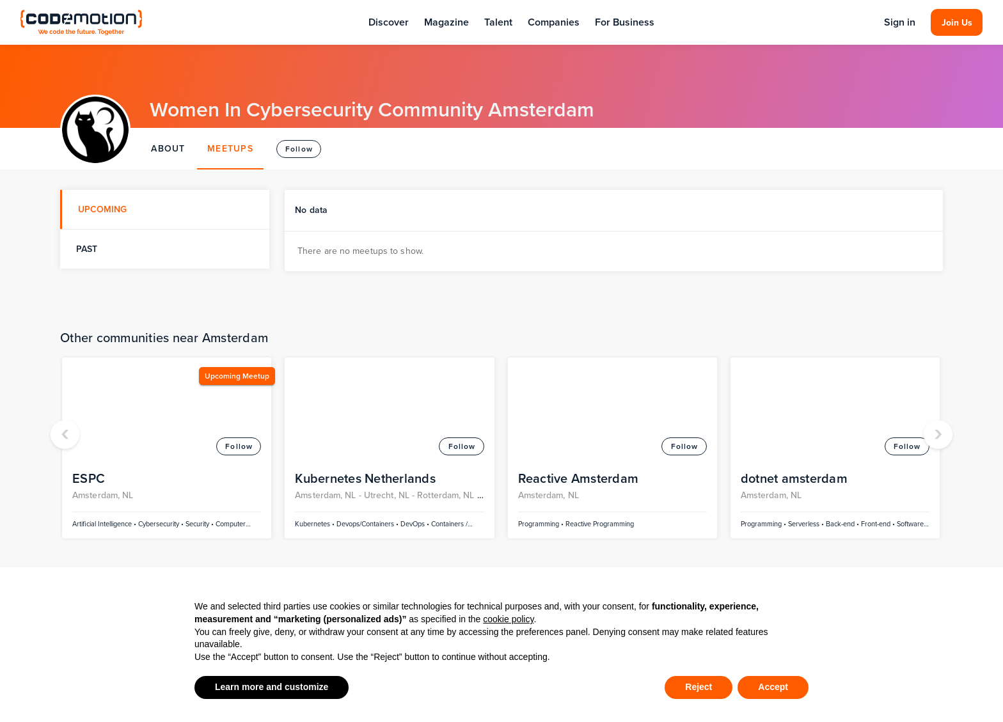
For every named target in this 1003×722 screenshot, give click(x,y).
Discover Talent (445, 493)
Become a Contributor (656, 519)
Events (35, 493)
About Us (628, 493)
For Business (624, 22)
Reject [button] (698, 687)
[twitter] (809, 519)
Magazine (446, 22)
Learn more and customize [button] (271, 687)
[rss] (835, 519)
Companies (554, 22)
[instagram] (861, 493)
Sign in (899, 22)
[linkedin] (835, 493)
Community (46, 519)
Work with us (635, 544)
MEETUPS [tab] (230, 148)
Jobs (421, 519)
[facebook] (809, 493)
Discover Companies (457, 567)
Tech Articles (245, 493)
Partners (38, 544)
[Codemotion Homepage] (81, 22)
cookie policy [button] (508, 619)
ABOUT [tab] (168, 148)
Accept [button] (773, 687)
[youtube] (861, 519)
